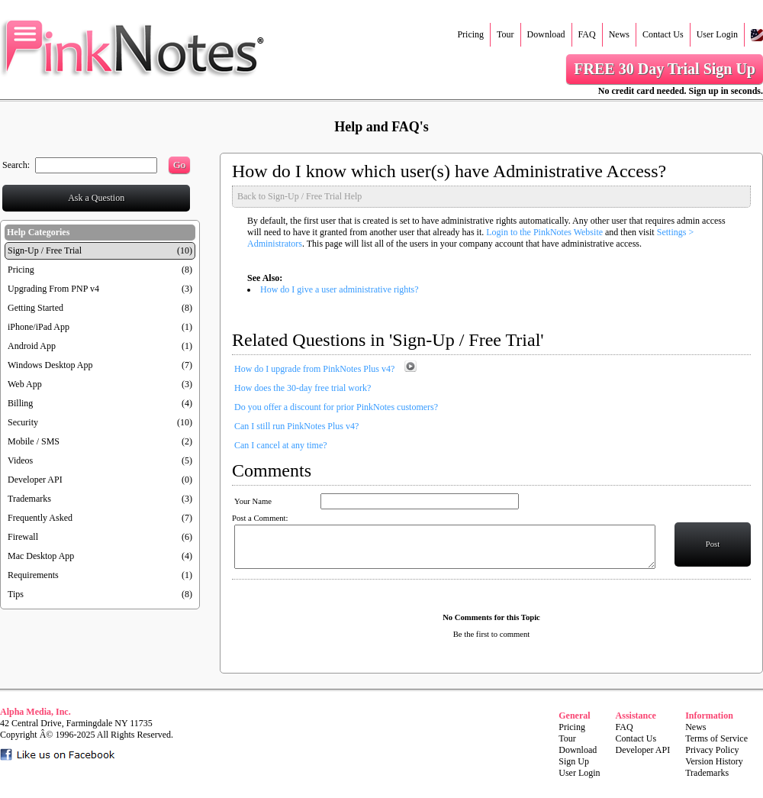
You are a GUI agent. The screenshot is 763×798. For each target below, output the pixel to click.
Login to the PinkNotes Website (544, 232)
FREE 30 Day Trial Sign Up (664, 68)
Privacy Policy (712, 750)
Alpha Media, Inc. (35, 711)
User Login (717, 34)
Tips (16, 594)
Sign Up (574, 761)
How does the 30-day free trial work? (302, 388)
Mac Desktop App (41, 556)
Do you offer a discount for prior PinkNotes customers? (336, 407)
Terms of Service (716, 738)
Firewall (23, 536)
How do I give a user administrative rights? (339, 289)
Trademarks (29, 498)
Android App (32, 346)
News (619, 34)
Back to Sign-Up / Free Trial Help (299, 196)
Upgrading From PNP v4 (53, 288)
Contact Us (663, 34)
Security (23, 422)
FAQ (587, 34)
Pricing (470, 34)
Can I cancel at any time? (280, 445)
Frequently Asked (40, 517)
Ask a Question (96, 197)
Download (546, 34)
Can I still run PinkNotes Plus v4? (296, 426)
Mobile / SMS (34, 441)
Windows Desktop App (50, 365)
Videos (20, 460)
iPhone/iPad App (38, 326)
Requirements (33, 575)
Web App (25, 384)
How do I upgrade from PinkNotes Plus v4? (314, 368)
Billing (20, 403)
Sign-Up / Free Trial (45, 250)
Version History (714, 761)
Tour (505, 34)
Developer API (35, 479)
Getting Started (35, 307)
